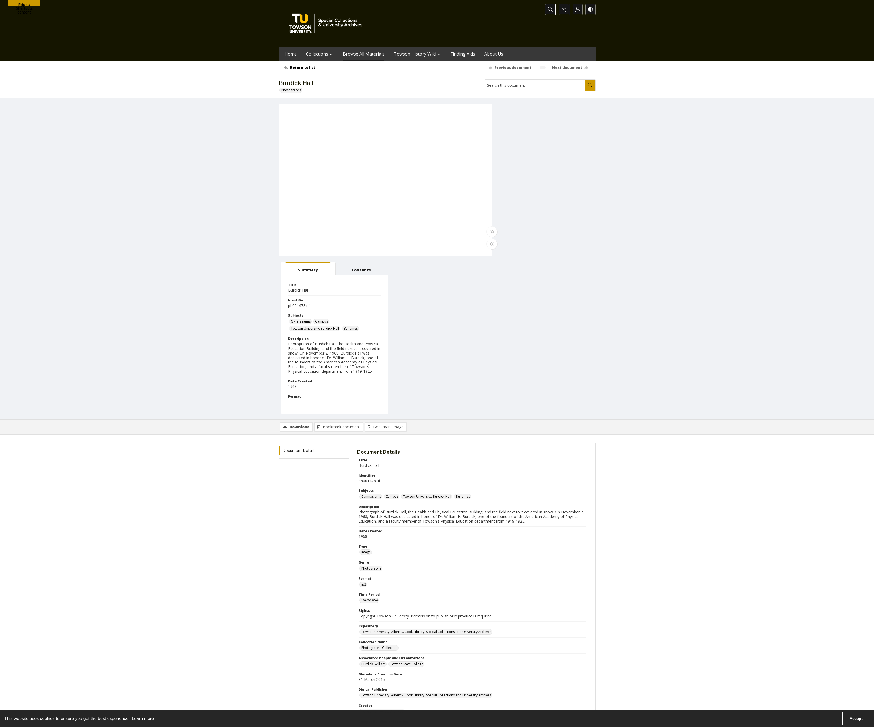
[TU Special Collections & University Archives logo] (327, 23)
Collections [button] (320, 54)
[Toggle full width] (490, 231)
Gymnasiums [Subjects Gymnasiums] (512, 163)
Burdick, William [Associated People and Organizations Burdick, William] (373, 506)
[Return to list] (302, 67)
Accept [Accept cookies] (856, 718)
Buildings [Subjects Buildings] (562, 170)
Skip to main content (24, 4)
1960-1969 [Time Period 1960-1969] (369, 442)
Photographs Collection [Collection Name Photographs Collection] (379, 490)
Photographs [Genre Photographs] (371, 410)
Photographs (291, 90)
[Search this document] (535, 85)
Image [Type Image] (366, 394)
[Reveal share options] (563, 9)
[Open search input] (549, 9)
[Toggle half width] (490, 244)
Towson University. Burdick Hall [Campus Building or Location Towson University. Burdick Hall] (385, 570)
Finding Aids (463, 54)
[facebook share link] (458, 670)
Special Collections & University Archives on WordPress (485, 680)
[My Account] (577, 9)
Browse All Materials (364, 54)
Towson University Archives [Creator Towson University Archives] (382, 553)
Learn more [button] (143, 718)
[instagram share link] (447, 670)
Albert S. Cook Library (406, 703)
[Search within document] (590, 85)
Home (291, 54)
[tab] (518, 111)
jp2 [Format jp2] (363, 426)
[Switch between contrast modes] (590, 9)
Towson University (293, 703)
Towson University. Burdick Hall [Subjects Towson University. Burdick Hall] (526, 170)
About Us (493, 54)
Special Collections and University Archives (528, 703)
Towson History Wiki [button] (417, 54)
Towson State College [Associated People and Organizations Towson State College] (406, 506)
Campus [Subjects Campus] (533, 163)
